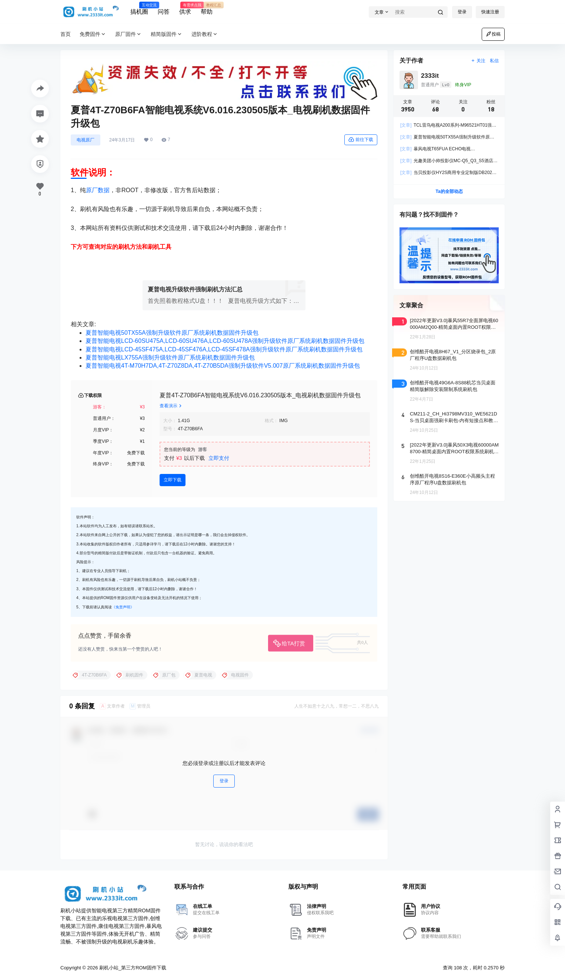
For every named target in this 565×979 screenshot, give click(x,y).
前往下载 (360, 140)
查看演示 (171, 406)
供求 (185, 8)
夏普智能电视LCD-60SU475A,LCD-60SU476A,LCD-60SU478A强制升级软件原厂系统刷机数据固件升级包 (225, 341)
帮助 (207, 8)
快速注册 (490, 11)
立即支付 (218, 458)
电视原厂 (85, 140)
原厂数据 (98, 190)
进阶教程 (204, 34)
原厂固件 (128, 34)
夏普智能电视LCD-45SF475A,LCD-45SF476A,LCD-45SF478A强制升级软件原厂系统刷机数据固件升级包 (224, 349)
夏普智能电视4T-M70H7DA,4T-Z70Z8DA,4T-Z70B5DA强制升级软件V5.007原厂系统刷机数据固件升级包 (223, 365)
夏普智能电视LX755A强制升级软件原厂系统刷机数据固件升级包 (170, 357)
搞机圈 (139, 8)
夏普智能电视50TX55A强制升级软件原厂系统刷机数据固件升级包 (172, 333)
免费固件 (93, 34)
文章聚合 (411, 305)
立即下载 (172, 479)
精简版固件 (167, 34)
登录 (462, 11)
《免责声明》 (123, 607)
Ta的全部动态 (448, 191)
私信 (494, 60)
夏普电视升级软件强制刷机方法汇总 (195, 289)
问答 (164, 12)
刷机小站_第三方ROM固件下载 (132, 967)
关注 (478, 60)
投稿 (493, 34)
